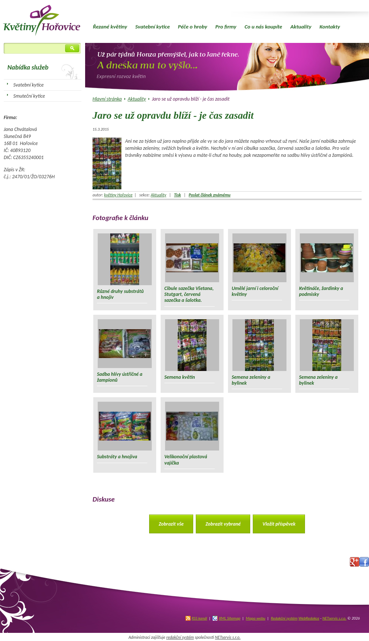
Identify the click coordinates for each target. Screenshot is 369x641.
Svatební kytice (152, 26)
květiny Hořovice (118, 195)
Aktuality (300, 26)
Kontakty (329, 26)
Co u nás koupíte (263, 26)
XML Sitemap (229, 618)
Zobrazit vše (171, 524)
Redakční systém (284, 618)
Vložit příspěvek (278, 524)
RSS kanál (199, 618)
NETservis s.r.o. (334, 618)
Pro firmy (226, 26)
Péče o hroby (192, 26)
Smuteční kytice (29, 96)
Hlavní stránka (107, 99)
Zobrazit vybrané (223, 524)
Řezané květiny (110, 26)
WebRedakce (308, 618)
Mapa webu (255, 618)
